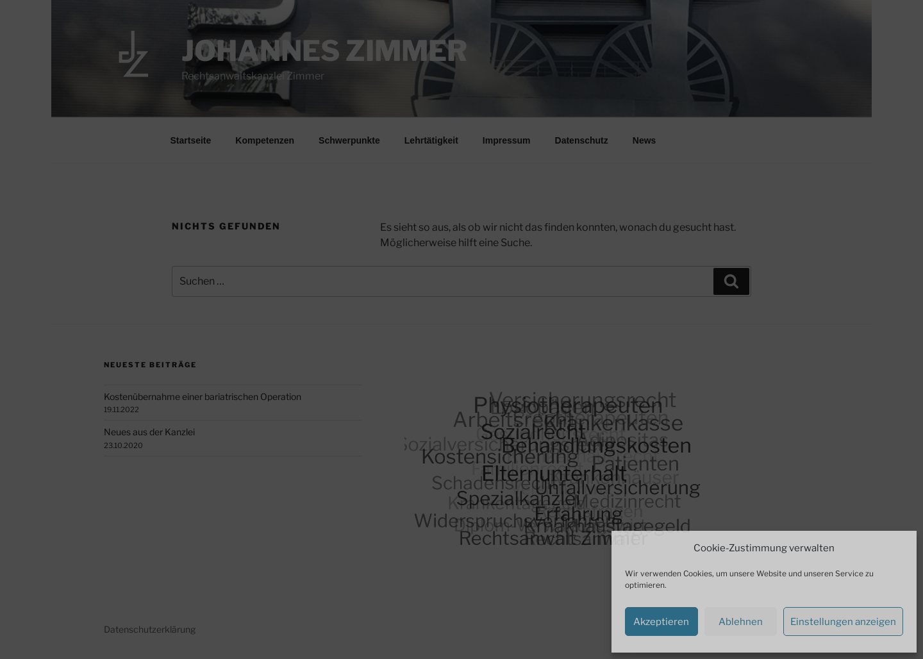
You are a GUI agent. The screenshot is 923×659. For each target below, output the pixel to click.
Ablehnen (741, 622)
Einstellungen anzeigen (843, 622)
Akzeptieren (661, 622)
